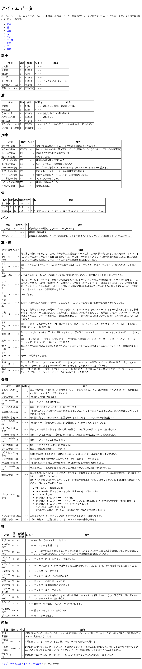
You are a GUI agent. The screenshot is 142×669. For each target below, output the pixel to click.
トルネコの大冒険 (32, 664)
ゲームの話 (15, 664)
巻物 (9, 43)
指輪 (9, 30)
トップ (4, 664)
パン (9, 37)
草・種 (10, 40)
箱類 (9, 49)
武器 (9, 24)
